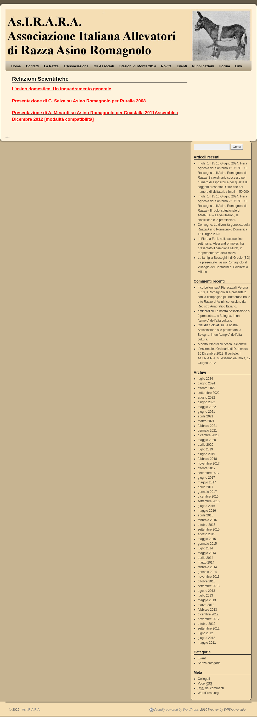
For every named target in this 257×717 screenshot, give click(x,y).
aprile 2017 (205, 487)
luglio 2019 (205, 449)
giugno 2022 (206, 402)
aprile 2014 (205, 558)
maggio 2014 (207, 553)
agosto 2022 (206, 397)
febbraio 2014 (207, 567)
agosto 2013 (206, 591)
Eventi (182, 66)
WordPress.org (208, 693)
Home (16, 66)
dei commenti (211, 688)
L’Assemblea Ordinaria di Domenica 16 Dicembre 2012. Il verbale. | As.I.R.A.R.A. (223, 353)
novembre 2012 (209, 619)
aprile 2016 (205, 515)
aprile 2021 (205, 416)
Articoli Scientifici (235, 344)
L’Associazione (76, 66)
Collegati (204, 679)
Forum (224, 66)
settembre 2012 (209, 628)
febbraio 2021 (207, 426)
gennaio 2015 (207, 543)
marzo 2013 (206, 605)
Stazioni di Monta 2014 (137, 66)
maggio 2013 (207, 600)
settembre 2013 (209, 586)
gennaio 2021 (207, 430)
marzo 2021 (206, 421)
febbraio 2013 (207, 609)
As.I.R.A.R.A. (31, 710)
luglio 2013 (205, 595)
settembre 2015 (209, 529)
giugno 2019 (206, 454)
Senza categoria (209, 663)
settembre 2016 (209, 501)
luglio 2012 (205, 633)
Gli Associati (104, 66)
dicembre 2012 (208, 614)
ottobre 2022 (206, 388)
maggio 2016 (207, 510)
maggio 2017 (207, 482)
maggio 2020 (207, 440)
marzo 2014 (206, 562)
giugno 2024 (206, 383)
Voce (205, 684)
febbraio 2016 (207, 520)
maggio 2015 (207, 539)
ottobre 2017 (206, 468)
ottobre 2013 (206, 581)
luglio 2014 (205, 548)
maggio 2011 (207, 642)
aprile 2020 (205, 444)
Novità (166, 66)
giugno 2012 (206, 638)
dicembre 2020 (208, 435)
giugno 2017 (206, 477)
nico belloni (206, 287)
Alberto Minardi (208, 344)
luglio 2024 (205, 378)
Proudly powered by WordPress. (176, 710)
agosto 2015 (206, 534)
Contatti (32, 66)
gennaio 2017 (207, 492)
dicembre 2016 (208, 496)
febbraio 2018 (207, 459)
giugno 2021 (206, 411)
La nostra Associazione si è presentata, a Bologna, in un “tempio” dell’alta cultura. (224, 315)
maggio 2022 (207, 407)
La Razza (51, 66)
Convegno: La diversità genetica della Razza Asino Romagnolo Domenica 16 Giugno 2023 (224, 229)
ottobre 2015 (206, 525)
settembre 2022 (209, 393)
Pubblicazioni (203, 66)
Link (238, 66)
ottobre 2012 (206, 624)
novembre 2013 (209, 576)
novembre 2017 (209, 463)
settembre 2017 (209, 473)
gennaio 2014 (207, 572)
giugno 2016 (206, 506)
